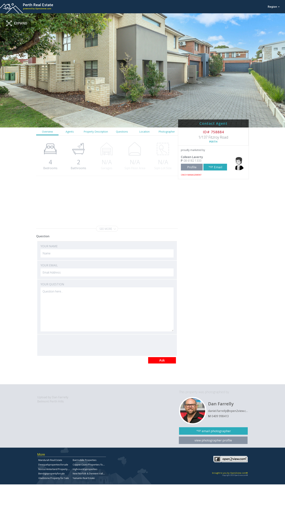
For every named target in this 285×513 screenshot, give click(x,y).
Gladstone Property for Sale (53, 478)
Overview (47, 131)
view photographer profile (213, 440)
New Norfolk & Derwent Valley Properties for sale (100, 473)
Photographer (166, 131)
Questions (122, 131)
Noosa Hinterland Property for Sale (57, 469)
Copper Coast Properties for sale (91, 464)
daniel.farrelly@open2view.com (228, 411)
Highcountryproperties (85, 469)
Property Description (96, 131)
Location (144, 131)
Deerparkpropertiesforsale (53, 464)
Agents (70, 131)
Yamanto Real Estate (84, 478)
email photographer (216, 431)
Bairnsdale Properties (85, 460)
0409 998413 (220, 416)
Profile (191, 167)
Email (218, 167)
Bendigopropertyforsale (51, 473)
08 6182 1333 (192, 161)
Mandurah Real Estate (50, 460)
